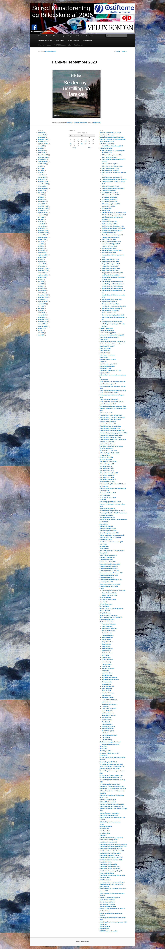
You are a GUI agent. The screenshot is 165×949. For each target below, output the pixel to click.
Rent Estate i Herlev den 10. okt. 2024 (112, 851)
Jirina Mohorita (107, 682)
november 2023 (43, 184)
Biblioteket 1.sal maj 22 (107, 366)
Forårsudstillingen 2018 (109, 221)
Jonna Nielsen (106, 684)
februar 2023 (42, 201)
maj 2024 (41, 170)
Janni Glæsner (104, 548)
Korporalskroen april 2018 (110, 259)
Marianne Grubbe (107, 713)
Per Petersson (106, 717)
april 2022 (41, 221)
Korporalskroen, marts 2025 (109, 586)
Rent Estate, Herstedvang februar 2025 (112, 875)
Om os (102, 824)
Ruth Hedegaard (107, 724)
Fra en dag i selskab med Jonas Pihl (113, 590)
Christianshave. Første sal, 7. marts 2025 (113, 439)
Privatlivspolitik (50, 36)
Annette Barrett (107, 633)
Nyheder (69, 122)
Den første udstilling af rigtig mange (111, 446)
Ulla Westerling (107, 739)
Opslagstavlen (59, 40)
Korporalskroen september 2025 (110, 584)
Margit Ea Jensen (105, 613)
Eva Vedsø (105, 655)
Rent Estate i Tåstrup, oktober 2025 (111, 857)
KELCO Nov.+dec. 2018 (109, 246)
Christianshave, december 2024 (110, 428)
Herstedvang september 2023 (109, 533)
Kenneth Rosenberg (106, 559)
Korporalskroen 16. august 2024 (110, 564)
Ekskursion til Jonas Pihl (108, 493)
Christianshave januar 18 (108, 424)
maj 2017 (41, 335)
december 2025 (43, 139)
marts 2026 (41, 132)
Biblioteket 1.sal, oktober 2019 (111, 155)
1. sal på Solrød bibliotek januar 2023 (112, 137)
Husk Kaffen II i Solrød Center (111, 241)
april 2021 (41, 246)
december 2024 (43, 155)
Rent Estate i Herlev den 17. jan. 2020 (114, 306)
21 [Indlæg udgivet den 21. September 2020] (70, 143)
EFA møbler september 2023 (109, 473)
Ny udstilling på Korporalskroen (112, 286)
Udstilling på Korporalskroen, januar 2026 (113, 922)
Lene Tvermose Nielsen (109, 699)
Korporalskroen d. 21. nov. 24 (109, 570)
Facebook (103, 499)
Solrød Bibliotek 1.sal (109, 313)
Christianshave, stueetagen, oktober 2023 (113, 433)
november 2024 (43, 157)
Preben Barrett (106, 719)
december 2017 (43, 319)
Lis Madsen (105, 706)
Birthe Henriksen (107, 653)
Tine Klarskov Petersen (107, 904)
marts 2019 (41, 288)
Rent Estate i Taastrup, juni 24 (109, 855)
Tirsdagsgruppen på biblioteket (112, 321)
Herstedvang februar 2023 (108, 530)
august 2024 (42, 164)
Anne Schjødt (104, 339)
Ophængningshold (106, 826)
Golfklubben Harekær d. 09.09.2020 (113, 228)
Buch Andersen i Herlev (109, 157)
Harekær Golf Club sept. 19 (110, 237)
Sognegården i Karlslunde (110, 310)
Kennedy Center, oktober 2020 (111, 250)
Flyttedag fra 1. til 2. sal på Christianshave (113, 513)
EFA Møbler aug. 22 (106, 466)
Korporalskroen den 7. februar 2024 (111, 573)
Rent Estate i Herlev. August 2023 (110, 853)
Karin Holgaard (107, 688)
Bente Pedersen (105, 350)
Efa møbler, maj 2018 (108, 206)
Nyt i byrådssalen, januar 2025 (109, 813)
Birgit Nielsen (106, 644)
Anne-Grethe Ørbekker (109, 628)
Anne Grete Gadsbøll (108, 624)
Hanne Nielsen (106, 664)
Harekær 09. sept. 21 (106, 526)
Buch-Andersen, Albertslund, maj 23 (111, 402)
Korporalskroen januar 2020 (111, 264)
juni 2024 (41, 168)
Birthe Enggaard (107, 648)
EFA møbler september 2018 (111, 204)
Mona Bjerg (103, 746)
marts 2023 (41, 199)
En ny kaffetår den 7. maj (108, 497)
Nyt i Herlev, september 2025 (109, 815)
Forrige (117, 51)
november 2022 (43, 208)
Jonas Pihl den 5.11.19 (109, 593)
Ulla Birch (105, 733)
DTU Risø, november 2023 (108, 462)
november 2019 (43, 270)
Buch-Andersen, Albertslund (109, 399)
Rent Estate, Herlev (106, 862)
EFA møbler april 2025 (107, 464)
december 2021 (43, 230)
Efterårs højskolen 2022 (107, 481)
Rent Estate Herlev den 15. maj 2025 (111, 837)
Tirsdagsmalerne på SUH (108, 906)
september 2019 (43, 275)
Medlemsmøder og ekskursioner (110, 742)
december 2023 (43, 181)
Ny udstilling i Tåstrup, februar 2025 (111, 775)
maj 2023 (41, 195)
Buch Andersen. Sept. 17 (110, 164)
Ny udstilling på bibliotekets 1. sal (111, 777)
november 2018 (43, 297)
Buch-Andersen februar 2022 (109, 393)
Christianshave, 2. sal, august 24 (110, 426)
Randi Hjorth (106, 722)
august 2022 (42, 215)
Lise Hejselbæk (105, 606)
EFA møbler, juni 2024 (107, 477)
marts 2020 (41, 261)
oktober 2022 (42, 210)
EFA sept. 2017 (106, 208)
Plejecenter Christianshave (110, 304)
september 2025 (43, 144)
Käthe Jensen (106, 695)
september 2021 (43, 237)
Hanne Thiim (104, 524)
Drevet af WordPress (82, 941)
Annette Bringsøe (107, 635)
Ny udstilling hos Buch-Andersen (112, 281)
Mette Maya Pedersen (109, 715)
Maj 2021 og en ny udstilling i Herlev (111, 608)
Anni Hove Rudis (105, 348)
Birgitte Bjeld (106, 646)
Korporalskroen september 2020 (112, 273)
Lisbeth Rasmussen (106, 604)
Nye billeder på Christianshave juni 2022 (113, 788)
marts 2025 (41, 150)
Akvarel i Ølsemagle (106, 328)
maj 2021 (41, 244)
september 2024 (43, 161)
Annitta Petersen (107, 637)
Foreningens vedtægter (66, 36)
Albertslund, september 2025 (109, 337)
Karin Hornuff (106, 691)
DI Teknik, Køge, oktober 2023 (109, 453)
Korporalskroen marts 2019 (111, 268)
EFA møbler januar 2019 (109, 199)
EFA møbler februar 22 (107, 470)
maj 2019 (41, 284)
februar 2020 (42, 264)
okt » (89, 148)
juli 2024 (40, 166)
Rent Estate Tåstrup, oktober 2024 (111, 860)
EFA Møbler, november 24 (108, 479)
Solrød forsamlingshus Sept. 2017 (113, 315)
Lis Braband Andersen (109, 704)
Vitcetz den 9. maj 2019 (109, 595)
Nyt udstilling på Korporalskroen (110, 822)
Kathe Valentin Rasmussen (108, 555)
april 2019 (41, 286)
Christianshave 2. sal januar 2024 (110, 419)
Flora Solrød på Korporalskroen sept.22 (112, 510)
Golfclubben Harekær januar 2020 (113, 226)
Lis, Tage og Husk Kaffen (108, 599)
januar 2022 (41, 228)
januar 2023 (41, 204)
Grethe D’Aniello (107, 659)
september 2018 (43, 301)
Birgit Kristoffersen (108, 642)
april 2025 (41, 148)
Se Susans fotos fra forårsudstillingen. (112, 882)
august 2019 (42, 277)
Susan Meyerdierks (108, 728)
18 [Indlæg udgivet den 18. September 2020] (85, 141)
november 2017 (43, 321)
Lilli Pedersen (106, 702)
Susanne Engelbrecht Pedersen (110, 897)
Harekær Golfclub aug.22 (108, 528)
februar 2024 (42, 177)
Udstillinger (103, 924)
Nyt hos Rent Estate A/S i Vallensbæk (112, 804)
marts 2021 (41, 248)
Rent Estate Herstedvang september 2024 (113, 846)
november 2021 (43, 232)
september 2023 (43, 188)
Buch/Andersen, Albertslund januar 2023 (113, 406)
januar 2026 (41, 137)
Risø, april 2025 (105, 877)
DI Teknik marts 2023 (106, 448)
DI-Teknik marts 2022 (106, 459)
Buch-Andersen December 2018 (112, 166)
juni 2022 (41, 217)
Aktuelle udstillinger (73, 40)
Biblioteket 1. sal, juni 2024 (108, 364)
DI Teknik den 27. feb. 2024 (108, 450)
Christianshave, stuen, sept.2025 (110, 437)
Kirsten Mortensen (108, 697)
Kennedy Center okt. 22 (107, 557)
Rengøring (103, 835)
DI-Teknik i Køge (105, 455)
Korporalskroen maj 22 (107, 577)
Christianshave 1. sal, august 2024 (111, 415)
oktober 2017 (42, 324)
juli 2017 (40, 330)
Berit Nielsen (104, 357)
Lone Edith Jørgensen (109, 708)
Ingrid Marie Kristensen (109, 677)
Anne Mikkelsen (107, 626)
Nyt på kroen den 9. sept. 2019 (111, 299)
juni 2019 (41, 281)
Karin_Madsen (104, 553)
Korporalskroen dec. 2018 (110, 261)
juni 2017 (41, 333)
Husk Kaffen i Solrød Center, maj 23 (111, 542)
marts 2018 (41, 313)
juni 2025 (41, 146)
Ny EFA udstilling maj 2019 (110, 275)
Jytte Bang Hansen (108, 686)
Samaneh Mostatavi (108, 726)
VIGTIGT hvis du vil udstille (63, 45)
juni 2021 (41, 241)
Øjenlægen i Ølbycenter (109, 301)
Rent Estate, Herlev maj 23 (108, 864)
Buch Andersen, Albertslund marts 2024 (112, 382)
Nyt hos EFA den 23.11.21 (108, 802)
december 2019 (43, 268)
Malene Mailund (105, 611)
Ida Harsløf (105, 671)
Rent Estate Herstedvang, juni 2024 (111, 848)
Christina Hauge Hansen (107, 442)
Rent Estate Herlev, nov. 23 (108, 842)
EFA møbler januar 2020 (109, 201)
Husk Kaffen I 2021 (106, 539)
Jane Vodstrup (104, 546)
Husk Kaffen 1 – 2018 (109, 239)
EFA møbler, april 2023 (107, 475)
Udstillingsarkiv (87, 40)
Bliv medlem (89, 36)
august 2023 (42, 190)
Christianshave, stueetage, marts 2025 (112, 430)
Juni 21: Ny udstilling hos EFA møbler (112, 550)
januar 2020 (41, 266)
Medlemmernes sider (44, 45)
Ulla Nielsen (106, 737)
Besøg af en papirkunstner (110, 744)
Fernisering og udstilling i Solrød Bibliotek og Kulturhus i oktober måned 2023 (112, 504)
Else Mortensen (105, 495)
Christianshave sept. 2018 (110, 186)
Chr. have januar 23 (106, 413)
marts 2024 (41, 175)
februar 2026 (42, 135)
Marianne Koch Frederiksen (109, 615)
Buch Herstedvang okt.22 (108, 384)
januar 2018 (41, 317)
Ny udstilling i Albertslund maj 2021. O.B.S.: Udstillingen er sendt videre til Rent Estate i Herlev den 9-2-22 (112, 766)
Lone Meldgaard (107, 711)
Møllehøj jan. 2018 (105, 751)
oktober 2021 (42, 235)
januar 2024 (41, 179)
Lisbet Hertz (103, 602)
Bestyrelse (79, 36)
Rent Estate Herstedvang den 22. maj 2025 (113, 844)
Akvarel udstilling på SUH (108, 333)
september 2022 (43, 212)
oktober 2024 (42, 159)
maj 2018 (41, 308)
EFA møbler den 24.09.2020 (110, 195)
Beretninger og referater (107, 355)
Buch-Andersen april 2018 (110, 168)
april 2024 (41, 172)
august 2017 (42, 328)
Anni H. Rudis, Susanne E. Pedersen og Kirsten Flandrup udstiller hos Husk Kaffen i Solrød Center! (112, 344)
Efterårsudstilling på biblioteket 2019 (114, 212)
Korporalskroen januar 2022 (109, 575)
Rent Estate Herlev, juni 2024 (109, 839)
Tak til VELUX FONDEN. (107, 900)
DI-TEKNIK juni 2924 (106, 457)
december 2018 (43, 295)
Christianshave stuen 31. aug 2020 (113, 188)
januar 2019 (41, 293)
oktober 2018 (42, 299)
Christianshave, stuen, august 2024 (111, 435)
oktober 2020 (42, 252)
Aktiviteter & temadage (45, 40)
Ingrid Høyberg (107, 675)
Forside (40, 36)
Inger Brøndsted (107, 673)
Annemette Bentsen (108, 631)
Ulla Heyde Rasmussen (109, 735)
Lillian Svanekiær (105, 597)
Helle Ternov (106, 666)
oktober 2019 (42, 273)
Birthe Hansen (106, 651)
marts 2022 (41, 224)
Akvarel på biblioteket (107, 330)
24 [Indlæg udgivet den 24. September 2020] (81, 143)
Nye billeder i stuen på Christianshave (112, 786)
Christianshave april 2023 (108, 422)
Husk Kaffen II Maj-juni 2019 (111, 244)
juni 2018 (41, 306)
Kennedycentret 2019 (109, 252)
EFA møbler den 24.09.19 (110, 192)
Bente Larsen (106, 639)
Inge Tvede (103, 544)
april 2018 (41, 310)
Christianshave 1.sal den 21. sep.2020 (114, 179)
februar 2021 (42, 250)
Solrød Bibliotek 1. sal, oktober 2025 (111, 884)
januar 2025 (41, 152)
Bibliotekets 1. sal (105, 368)
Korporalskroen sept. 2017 (110, 270)
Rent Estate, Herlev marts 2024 (110, 866)
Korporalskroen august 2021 (109, 568)
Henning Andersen (108, 668)
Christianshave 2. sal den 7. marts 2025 (112, 417)
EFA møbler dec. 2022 (107, 468)
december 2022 (43, 206)
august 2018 (42, 304)
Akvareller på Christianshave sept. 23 (112, 335)
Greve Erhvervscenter (109, 232)
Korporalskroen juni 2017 (110, 266)
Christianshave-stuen (109, 190)
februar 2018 (42, 315)
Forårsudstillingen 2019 (109, 224)
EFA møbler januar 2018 (109, 197)
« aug (74, 148)
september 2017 (43, 326)
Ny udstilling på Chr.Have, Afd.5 (110, 784)
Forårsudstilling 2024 (106, 515)
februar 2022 (42, 226)
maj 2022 (41, 219)
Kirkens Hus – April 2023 (108, 562)
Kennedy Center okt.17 (109, 248)
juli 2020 (40, 259)
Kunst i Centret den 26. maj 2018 (112, 146)
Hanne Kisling (106, 662)
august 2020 (42, 257)
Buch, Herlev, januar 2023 (108, 404)
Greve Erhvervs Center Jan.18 (111, 230)
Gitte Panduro (106, 657)
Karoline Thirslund (108, 693)
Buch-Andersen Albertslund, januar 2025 (113, 390)
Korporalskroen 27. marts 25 (109, 566)
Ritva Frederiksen (105, 880)
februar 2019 (42, 290)
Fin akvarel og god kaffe (107, 508)
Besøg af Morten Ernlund (108, 359)
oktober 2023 (42, 186)
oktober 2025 (42, 141)
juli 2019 (40, 279)
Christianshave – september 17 (112, 177)
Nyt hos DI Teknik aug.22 (108, 799)
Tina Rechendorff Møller (107, 902)
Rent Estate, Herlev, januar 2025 (110, 868)
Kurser (102, 588)
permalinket (96, 122)
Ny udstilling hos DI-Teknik (108, 762)
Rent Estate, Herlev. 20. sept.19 (112, 308)
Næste (124, 51)
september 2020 (43, 255)
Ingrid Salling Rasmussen (110, 679)
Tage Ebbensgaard (108, 731)
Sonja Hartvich (104, 886)
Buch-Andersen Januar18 (110, 170)
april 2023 (41, 197)
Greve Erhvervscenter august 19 (112, 235)
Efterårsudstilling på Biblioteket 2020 (114, 215)
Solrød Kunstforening (80, 122)
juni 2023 (41, 192)
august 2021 (42, 239)
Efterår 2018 (106, 210)
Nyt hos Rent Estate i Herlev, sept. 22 (112, 806)
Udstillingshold (78, 45)
